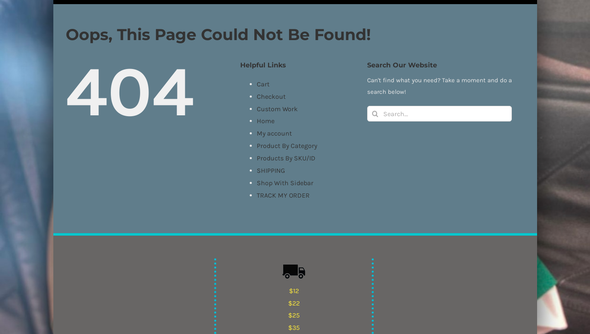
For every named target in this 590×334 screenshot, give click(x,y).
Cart (263, 84)
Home (266, 121)
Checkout (271, 96)
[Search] (375, 114)
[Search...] (439, 114)
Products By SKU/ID (286, 158)
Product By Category (287, 146)
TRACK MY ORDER (283, 195)
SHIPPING (271, 170)
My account (274, 133)
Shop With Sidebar (285, 183)
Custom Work (277, 109)
